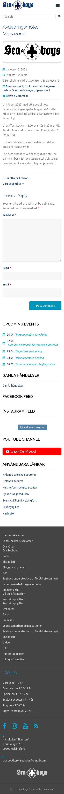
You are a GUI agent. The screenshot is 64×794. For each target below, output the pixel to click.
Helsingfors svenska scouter (20, 487)
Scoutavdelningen (23, 90)
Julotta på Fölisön (15, 178)
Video (6, 642)
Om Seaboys (10, 550)
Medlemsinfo (11, 589)
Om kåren (9, 546)
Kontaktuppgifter (13, 599)
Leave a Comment (17, 95)
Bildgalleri (9, 561)
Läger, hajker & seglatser (18, 540)
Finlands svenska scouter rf (19, 474)
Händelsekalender (14, 535)
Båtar (6, 556)
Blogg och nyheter (14, 567)
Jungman (49, 86)
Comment (9, 215)
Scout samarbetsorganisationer (22, 584)
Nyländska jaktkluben (16, 494)
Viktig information (14, 593)
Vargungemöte (13, 183)
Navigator (9, 513)
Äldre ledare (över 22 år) (17, 710)
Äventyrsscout (14, 86)
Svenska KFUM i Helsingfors (20, 500)
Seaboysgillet (11, 507)
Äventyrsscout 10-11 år (17, 688)
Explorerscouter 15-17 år (18, 699)
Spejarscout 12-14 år (15, 693)
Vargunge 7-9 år (13, 682)
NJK (5, 572)
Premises (8, 620)
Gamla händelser (13, 385)
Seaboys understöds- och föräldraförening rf (30, 578)
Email (7, 284)
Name (7, 267)
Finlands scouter (13, 481)
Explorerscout (33, 86)
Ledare (7, 90)
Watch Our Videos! (21, 451)
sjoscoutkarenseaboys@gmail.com (24, 760)
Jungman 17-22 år (14, 705)
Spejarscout (43, 90)
